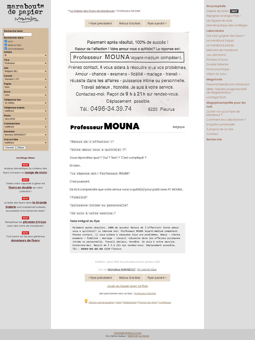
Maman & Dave (138, 336)
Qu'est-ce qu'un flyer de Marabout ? (223, 113)
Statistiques (130, 302)
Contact (212, 134)
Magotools (214, 79)
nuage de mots (36, 172)
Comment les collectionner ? (226, 120)
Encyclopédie (216, 6)
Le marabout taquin (220, 41)
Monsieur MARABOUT (122, 269)
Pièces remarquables (99, 302)
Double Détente (217, 64)
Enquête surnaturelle (220, 124)
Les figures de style (219, 21)
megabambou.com (127, 333)
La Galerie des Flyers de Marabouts (92, 11)
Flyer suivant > (157, 23)
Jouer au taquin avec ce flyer (127, 286)
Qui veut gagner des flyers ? (225, 36)
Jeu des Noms (216, 55)
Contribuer (165, 302)
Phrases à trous (217, 60)
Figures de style (147, 302)
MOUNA (122, 126)
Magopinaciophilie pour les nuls (226, 105)
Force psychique (217, 69)
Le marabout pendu (220, 45)
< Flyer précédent (100, 23)
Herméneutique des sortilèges (227, 25)
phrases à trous (34, 222)
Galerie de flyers (222, 11)
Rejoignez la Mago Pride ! (223, 16)
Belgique (179, 127)
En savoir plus (147, 269)
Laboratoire (215, 31)
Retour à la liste (129, 23)
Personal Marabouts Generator (227, 84)
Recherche (214, 139)
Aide (118, 302)
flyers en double (20, 187)
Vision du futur (216, 74)
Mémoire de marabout (222, 50)
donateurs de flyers (25, 240)
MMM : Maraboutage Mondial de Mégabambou (226, 90)
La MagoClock (216, 97)
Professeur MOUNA (145, 293)
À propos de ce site (219, 129)
